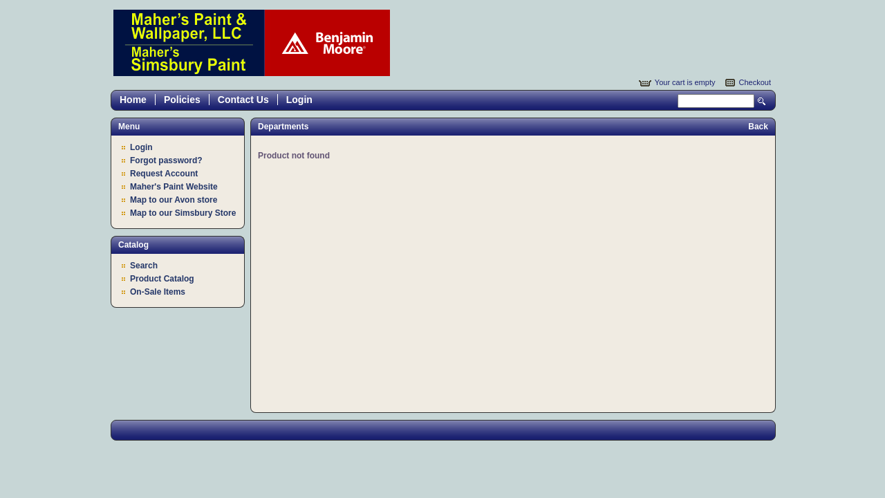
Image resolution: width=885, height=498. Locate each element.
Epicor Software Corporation (251, 43)
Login (299, 99)
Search (762, 101)
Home (133, 99)
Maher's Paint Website (174, 187)
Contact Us (243, 99)
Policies (182, 99)
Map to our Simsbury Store (183, 213)
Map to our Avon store (173, 200)
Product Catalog (162, 279)
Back (758, 126)
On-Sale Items (157, 292)
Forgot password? (166, 160)
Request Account (164, 173)
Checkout (755, 82)
